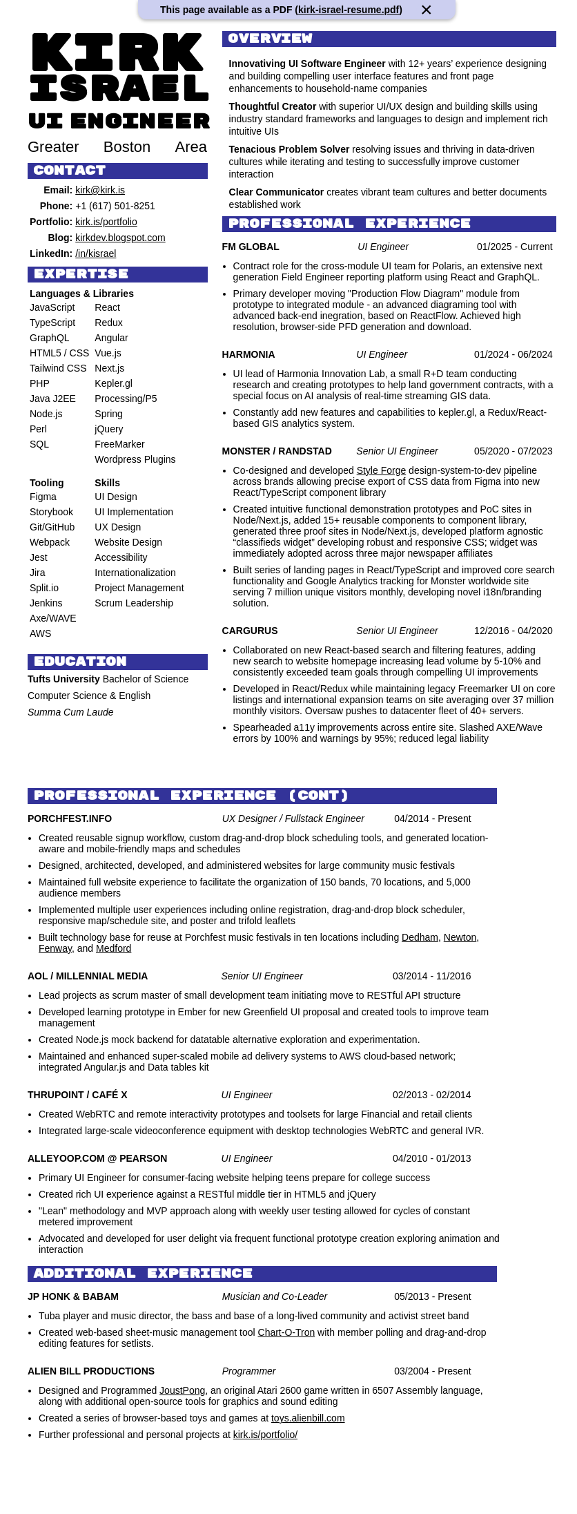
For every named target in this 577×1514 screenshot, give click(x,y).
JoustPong (182, 1390)
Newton (460, 937)
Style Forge (382, 470)
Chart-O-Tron (286, 1332)
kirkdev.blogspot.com (120, 237)
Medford (113, 948)
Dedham (420, 937)
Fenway (55, 948)
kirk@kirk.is (100, 189)
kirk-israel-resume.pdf (348, 9)
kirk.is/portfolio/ (265, 1434)
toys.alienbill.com (308, 1418)
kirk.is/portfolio (106, 221)
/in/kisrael (95, 253)
